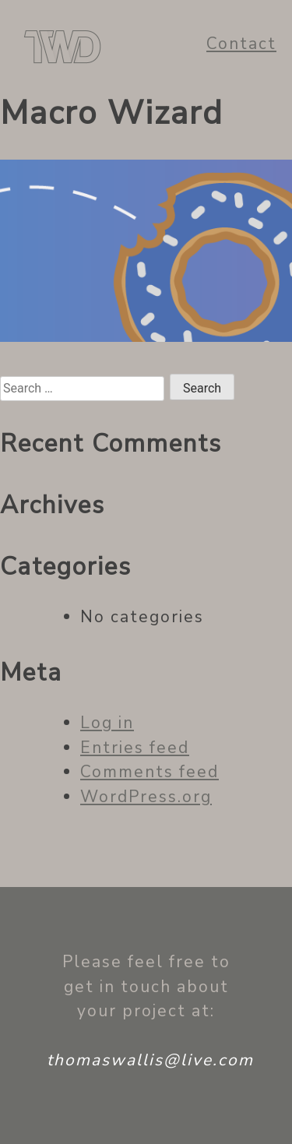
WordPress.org (146, 797)
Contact (241, 44)
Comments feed (149, 772)
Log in (107, 723)
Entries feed (134, 748)
